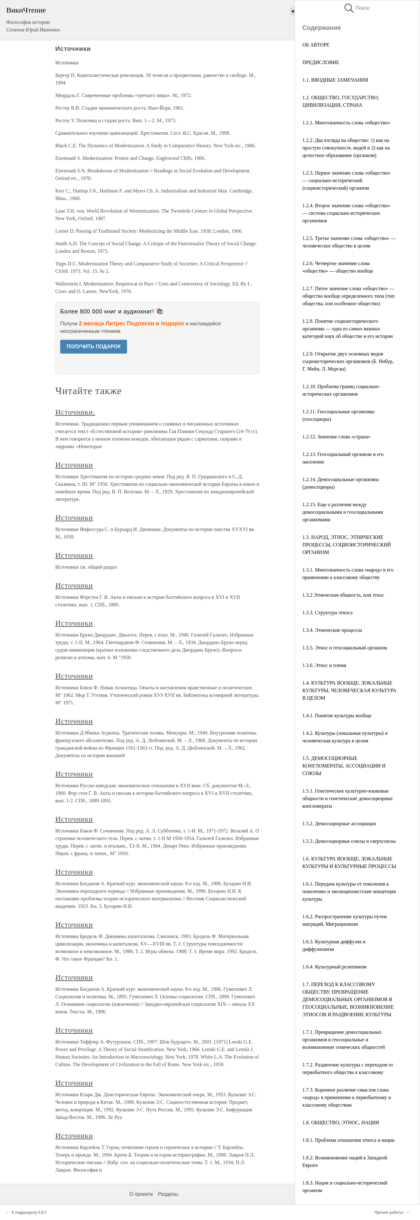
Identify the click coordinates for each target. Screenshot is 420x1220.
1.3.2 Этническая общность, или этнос (343, 595)
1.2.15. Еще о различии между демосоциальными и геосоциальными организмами (342, 512)
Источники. (75, 412)
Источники (74, 465)
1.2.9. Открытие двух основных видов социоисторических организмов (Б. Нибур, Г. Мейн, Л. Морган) (348, 361)
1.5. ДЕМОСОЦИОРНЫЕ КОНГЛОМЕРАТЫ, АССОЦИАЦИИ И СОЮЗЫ (343, 766)
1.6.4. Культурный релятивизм (334, 966)
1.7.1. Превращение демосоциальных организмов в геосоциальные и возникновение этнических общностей (343, 1039)
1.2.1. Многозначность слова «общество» (346, 122)
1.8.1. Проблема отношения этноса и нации (348, 1140)
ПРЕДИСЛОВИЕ (320, 62)
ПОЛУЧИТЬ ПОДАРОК (93, 346)
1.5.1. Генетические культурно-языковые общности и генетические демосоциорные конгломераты (347, 798)
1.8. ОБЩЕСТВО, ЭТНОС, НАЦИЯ (340, 1122)
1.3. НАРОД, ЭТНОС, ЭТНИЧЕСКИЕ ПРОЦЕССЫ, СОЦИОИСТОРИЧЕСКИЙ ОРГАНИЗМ (346, 544)
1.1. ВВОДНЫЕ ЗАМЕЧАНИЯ (335, 80)
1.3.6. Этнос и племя (324, 665)
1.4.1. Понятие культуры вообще (336, 715)
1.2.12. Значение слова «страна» (336, 436)
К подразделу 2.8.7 (29, 1212)
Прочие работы (389, 1212)
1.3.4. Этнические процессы (332, 630)
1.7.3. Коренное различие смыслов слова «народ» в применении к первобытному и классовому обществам (346, 1097)
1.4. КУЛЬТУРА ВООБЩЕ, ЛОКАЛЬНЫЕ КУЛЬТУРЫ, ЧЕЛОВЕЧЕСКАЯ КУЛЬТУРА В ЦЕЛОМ (349, 690)
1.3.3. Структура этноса (327, 612)
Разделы (168, 1194)
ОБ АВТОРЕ (316, 44)
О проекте (141, 1194)
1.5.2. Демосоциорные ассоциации (339, 823)
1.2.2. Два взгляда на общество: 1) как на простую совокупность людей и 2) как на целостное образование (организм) (346, 148)
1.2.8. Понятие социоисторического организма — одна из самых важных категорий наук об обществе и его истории (347, 328)
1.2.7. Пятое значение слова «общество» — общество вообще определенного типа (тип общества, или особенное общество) (348, 296)
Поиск (356, 8)
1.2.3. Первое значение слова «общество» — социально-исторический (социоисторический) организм (346, 180)
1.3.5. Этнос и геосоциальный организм (344, 647)
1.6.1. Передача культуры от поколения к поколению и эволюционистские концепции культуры (349, 891)
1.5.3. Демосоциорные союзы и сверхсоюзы (349, 841)
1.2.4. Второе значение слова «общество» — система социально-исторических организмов (346, 213)
